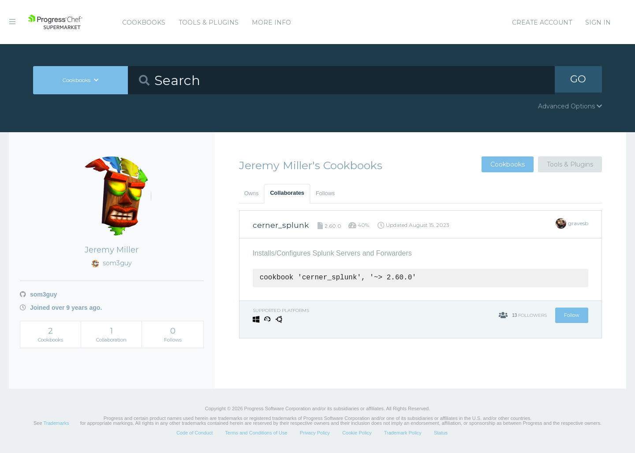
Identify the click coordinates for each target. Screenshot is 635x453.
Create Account (542, 22)
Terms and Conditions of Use (256, 432)
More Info (271, 22)
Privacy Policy (315, 432)
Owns (251, 193)
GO (578, 80)
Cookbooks (143, 22)
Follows (325, 193)
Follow (571, 315)
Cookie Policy (357, 432)
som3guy (38, 294)
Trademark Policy (403, 432)
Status (441, 432)
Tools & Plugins (209, 22)
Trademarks (56, 423)
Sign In (598, 22)
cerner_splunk (281, 225)
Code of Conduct (194, 432)
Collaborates (287, 192)
